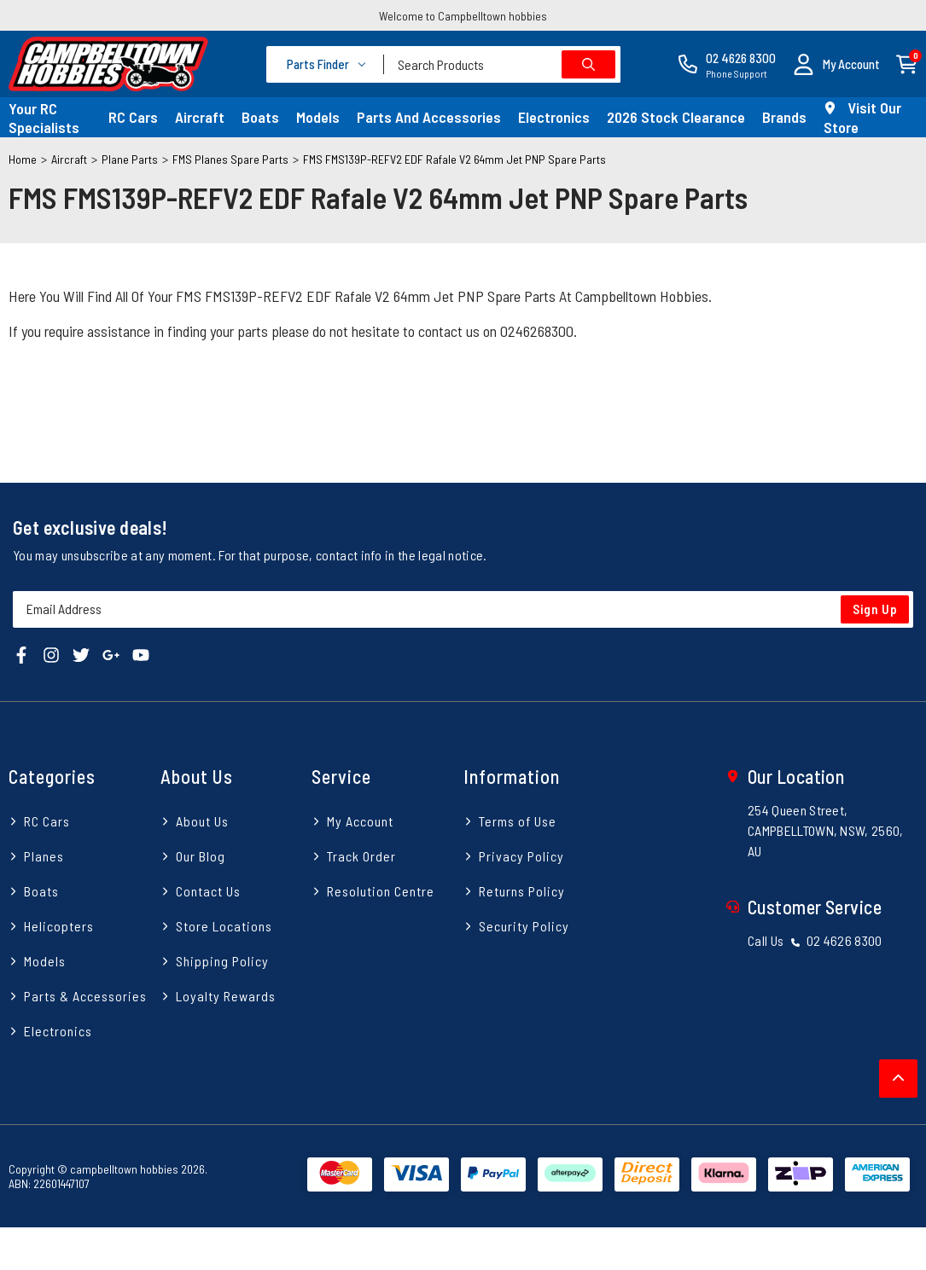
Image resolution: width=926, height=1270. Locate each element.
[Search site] (588, 64)
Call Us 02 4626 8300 (815, 940)
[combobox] (502, 64)
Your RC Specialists (44, 117)
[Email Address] (463, 609)
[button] (836, 64)
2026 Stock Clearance (676, 116)
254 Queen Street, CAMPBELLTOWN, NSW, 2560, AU (826, 830)
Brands (784, 116)
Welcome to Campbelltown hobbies (463, 16)
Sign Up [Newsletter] (875, 609)
